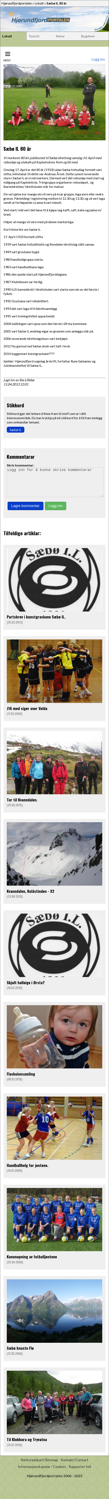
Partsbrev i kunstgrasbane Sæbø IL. (36, 622)
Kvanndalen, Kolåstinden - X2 (30, 897)
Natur (60, 36)
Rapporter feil (80, 1472)
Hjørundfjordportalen (16, 3)
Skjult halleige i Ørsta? (26, 988)
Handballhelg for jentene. (27, 1171)
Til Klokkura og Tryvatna (27, 1445)
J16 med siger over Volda (27, 714)
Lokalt (39, 3)
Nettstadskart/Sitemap (39, 1466)
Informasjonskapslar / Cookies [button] (42, 1472)
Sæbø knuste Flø (20, 1353)
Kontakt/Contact (74, 1466)
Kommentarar (21, 456)
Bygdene (88, 36)
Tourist (34, 36)
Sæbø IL (15, 430)
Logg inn (98, 59)
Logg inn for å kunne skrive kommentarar (55, 485)
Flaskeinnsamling (21, 1079)
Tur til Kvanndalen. (22, 805)
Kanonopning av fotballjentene (32, 1262)
